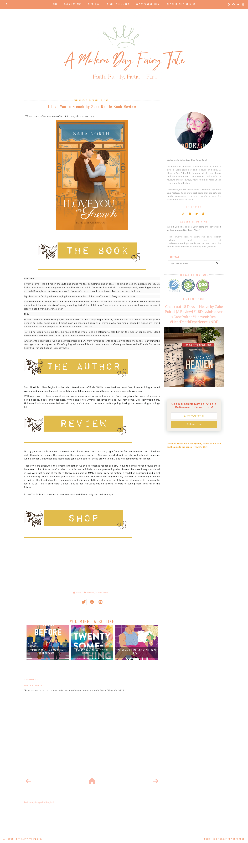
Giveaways (94, 4)
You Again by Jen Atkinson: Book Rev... (137, 652)
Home (54, 4)
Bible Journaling (118, 4)
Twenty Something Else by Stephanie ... (92, 652)
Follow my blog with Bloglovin (39, 802)
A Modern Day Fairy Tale (18, 839)
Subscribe (194, 424)
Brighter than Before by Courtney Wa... (47, 652)
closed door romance (101, 592)
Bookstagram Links (148, 4)
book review (90, 592)
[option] (48, 642)
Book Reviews (73, 4)
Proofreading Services (182, 4)
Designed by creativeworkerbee (224, 839)
